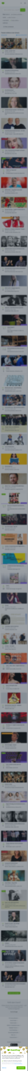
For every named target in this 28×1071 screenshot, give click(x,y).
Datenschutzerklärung (18, 1063)
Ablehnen (4, 1068)
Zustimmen (21, 1068)
